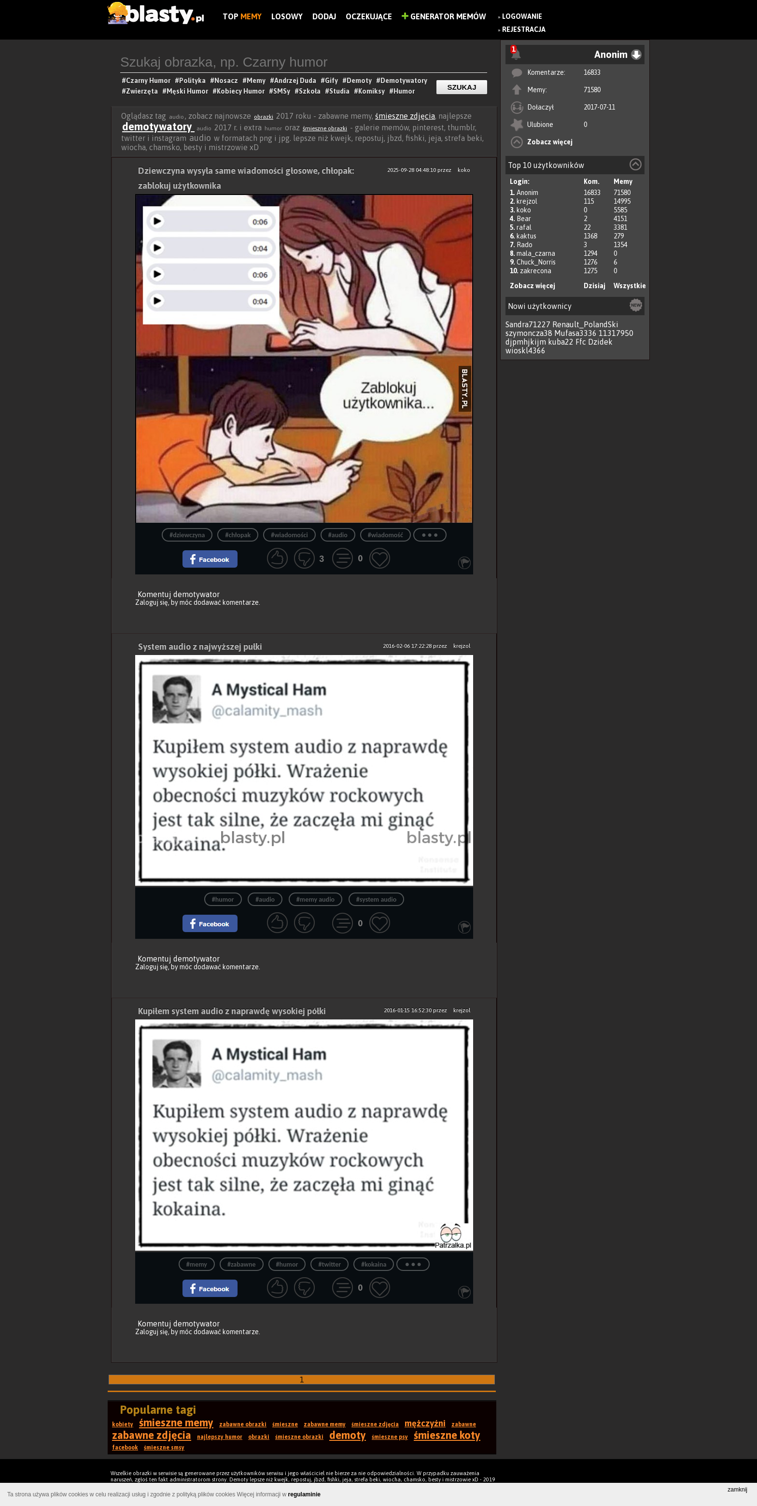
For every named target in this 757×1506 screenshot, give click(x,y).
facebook (125, 1447)
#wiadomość (385, 535)
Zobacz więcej (550, 142)
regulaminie (304, 1494)
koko (524, 210)
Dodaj (324, 16)
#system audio (376, 899)
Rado (525, 245)
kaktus (526, 236)
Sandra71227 (527, 324)
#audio (338, 535)
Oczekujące (369, 16)
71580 (592, 90)
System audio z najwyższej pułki (200, 646)
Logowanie (522, 16)
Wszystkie (630, 286)
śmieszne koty (447, 1435)
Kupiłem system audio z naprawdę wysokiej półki (232, 1011)
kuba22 (561, 341)
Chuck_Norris (536, 262)
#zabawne (241, 1264)
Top (242, 16)
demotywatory (158, 126)
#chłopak (238, 535)
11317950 (616, 333)
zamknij (737, 1489)
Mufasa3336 (575, 333)
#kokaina (373, 1264)
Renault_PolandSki (585, 324)
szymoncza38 (528, 333)
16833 (592, 72)
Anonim (527, 192)
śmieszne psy (390, 1437)
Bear (524, 219)
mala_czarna (536, 253)
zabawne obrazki (242, 1424)
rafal (524, 227)
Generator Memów (444, 16)
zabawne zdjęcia (151, 1435)
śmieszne (285, 1424)
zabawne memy (325, 1424)
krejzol (527, 201)
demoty (347, 1435)
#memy (196, 1264)
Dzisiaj (594, 286)
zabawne (463, 1424)
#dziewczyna (187, 535)
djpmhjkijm (525, 341)
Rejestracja (524, 29)
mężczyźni (425, 1423)
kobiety (122, 1424)
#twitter (329, 1264)
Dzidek (600, 341)
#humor (223, 899)
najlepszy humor (219, 1437)
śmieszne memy (176, 1422)
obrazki (263, 116)
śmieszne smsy (164, 1447)
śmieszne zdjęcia (405, 116)
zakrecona (535, 271)
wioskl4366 (525, 350)
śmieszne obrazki (325, 128)
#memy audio (315, 899)
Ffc (580, 341)
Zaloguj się (151, 602)
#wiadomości (289, 535)
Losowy (287, 16)
